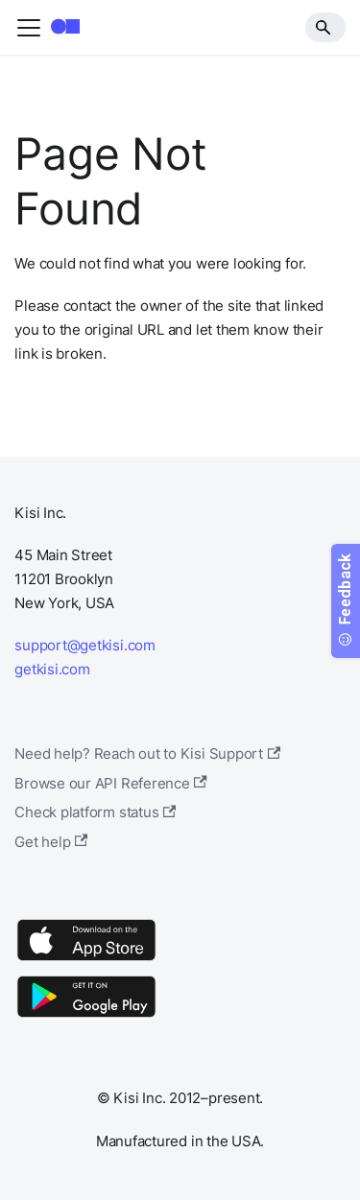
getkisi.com (51, 669)
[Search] (325, 26)
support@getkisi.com (85, 645)
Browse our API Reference (110, 783)
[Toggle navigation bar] (28, 27)
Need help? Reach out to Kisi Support (147, 753)
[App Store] (86, 960)
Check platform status (95, 812)
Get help (50, 842)
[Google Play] (86, 1016)
